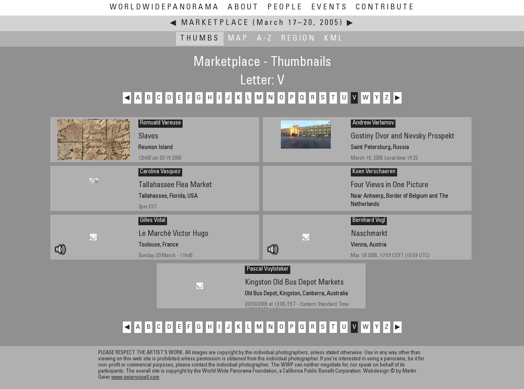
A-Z (265, 39)
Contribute (385, 7)
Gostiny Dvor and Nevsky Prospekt (402, 136)
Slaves (148, 136)
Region (298, 39)
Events (329, 7)
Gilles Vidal (152, 221)
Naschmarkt (369, 234)
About (243, 7)
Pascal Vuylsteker (267, 269)
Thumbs (199, 39)
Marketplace (215, 23)
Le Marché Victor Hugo (173, 234)
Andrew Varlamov (373, 123)
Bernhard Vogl (368, 221)
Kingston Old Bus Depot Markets (294, 283)
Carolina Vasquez (160, 172)
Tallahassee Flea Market (175, 185)
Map (238, 39)
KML (334, 39)
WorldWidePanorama (164, 7)
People (285, 7)
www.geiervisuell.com (135, 377)
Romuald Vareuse (160, 123)
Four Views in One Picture (389, 185)
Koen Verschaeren (373, 172)
